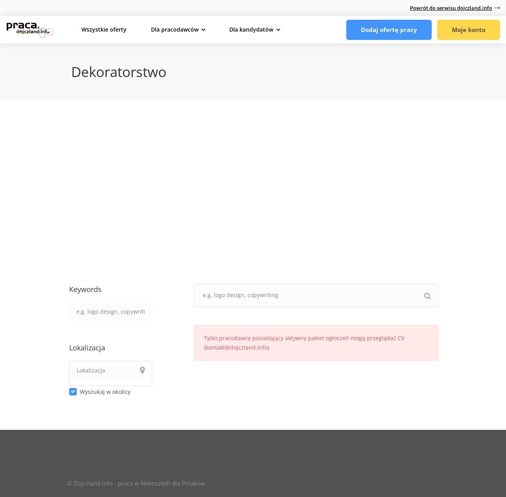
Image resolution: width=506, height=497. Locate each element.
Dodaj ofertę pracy (389, 30)
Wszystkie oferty (103, 29)
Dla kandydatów (251, 29)
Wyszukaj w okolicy (105, 391)
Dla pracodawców (174, 29)
